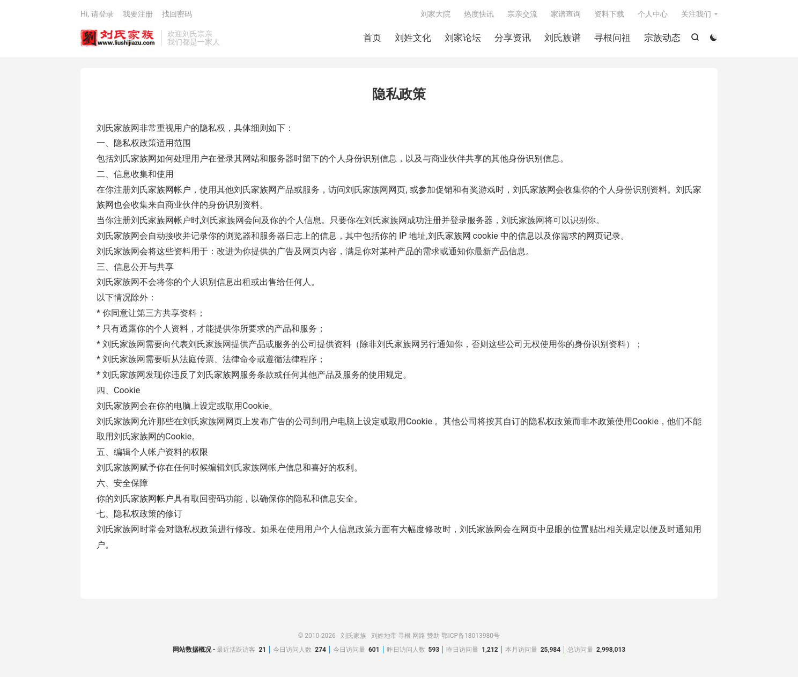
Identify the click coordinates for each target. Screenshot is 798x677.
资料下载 (609, 14)
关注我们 (696, 14)
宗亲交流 (522, 14)
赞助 (433, 635)
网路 (418, 635)
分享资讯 (512, 37)
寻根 (404, 635)
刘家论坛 (463, 37)
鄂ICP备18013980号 (470, 635)
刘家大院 (435, 14)
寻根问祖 (612, 37)
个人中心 (653, 14)
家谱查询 (566, 14)
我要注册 (138, 14)
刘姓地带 (384, 635)
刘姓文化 (413, 37)
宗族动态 (662, 37)
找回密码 (177, 14)
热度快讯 (479, 14)
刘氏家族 (118, 38)
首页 (372, 37)
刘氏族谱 (562, 37)
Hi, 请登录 (97, 14)
